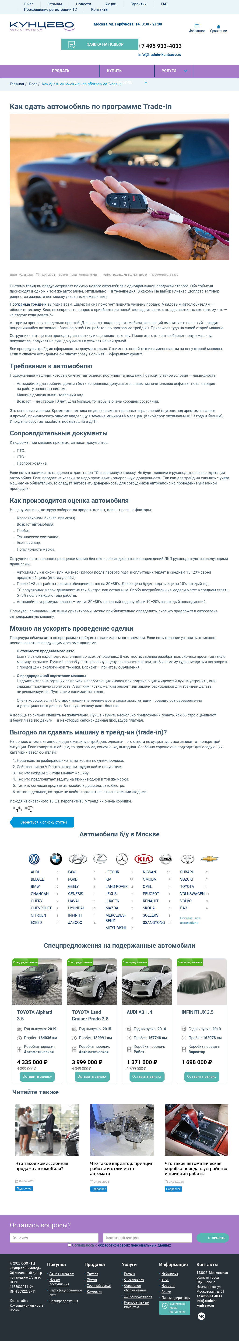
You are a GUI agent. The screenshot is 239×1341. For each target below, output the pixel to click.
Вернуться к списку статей (43, 822)
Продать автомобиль (64, 73)
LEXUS (111, 894)
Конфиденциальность (26, 1305)
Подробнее (24, 1188)
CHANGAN (40, 894)
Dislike (30, 809)
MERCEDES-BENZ (115, 918)
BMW (35, 886)
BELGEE (37, 879)
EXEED (36, 922)
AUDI (35, 872)
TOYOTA (187, 886)
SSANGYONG (154, 922)
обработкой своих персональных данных (134, 1245)
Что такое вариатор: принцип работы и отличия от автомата (122, 1168)
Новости (83, 4)
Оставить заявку (37, 1076)
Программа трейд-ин (28, 304)
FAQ (164, 4)
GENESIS (75, 894)
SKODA (149, 908)
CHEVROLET (41, 908)
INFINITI (75, 915)
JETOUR (112, 872)
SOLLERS (150, 915)
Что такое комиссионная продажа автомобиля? (41, 1165)
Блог (165, 1279)
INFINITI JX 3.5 (198, 1012)
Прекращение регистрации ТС (50, 9)
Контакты (99, 9)
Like (19, 809)
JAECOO (75, 922)
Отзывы (55, 4)
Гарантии (138, 4)
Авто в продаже (61, 1273)
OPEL (147, 886)
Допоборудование (138, 1296)
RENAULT (150, 901)
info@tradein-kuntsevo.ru (159, 54)
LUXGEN (112, 901)
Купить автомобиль (119, 73)
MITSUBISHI (115, 928)
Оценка (92, 1273)
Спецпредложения (63, 1301)
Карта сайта (19, 1301)
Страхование (134, 1279)
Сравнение (218, 31)
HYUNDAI (76, 908)
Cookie (15, 1310)
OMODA (149, 879)
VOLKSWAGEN (192, 894)
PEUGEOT (151, 894)
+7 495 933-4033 (160, 46)
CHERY (36, 901)
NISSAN (149, 872)
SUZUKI (186, 879)
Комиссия (94, 1292)
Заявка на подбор (96, 44)
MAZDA (111, 908)
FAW (72, 872)
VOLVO (186, 901)
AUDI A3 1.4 (139, 1012)
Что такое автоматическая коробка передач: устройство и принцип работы (196, 1168)
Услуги (169, 71)
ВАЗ (183, 908)
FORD (72, 879)
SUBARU (187, 872)
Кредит (129, 1273)
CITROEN (38, 915)
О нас (28, 4)
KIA (108, 879)
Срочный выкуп (99, 1285)
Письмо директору (176, 1298)
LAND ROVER (116, 886)
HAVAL (74, 901)
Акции (110, 4)
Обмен (92, 1279)
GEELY (73, 886)
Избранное (197, 31)
